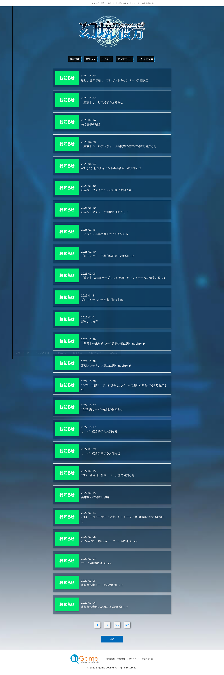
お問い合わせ (123, 3)
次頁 (117, 624)
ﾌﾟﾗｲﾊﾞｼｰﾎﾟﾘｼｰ (133, 658)
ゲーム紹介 (25, 318)
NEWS (25, 306)
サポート (111, 3)
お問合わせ (110, 658)
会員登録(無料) (148, 3)
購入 (25, 341)
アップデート (124, 59)
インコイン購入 (98, 3)
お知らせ (135, 3)
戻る (112, 639)
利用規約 (121, 658)
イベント (106, 59)
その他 (25, 353)
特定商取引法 (147, 658)
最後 (127, 624)
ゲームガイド (25, 330)
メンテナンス (145, 59)
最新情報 (75, 59)
